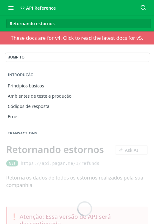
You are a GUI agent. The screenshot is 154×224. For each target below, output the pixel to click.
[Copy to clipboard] (105, 163)
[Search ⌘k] (143, 7)
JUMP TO (16, 57)
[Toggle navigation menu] (11, 7)
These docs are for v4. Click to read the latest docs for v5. (77, 38)
